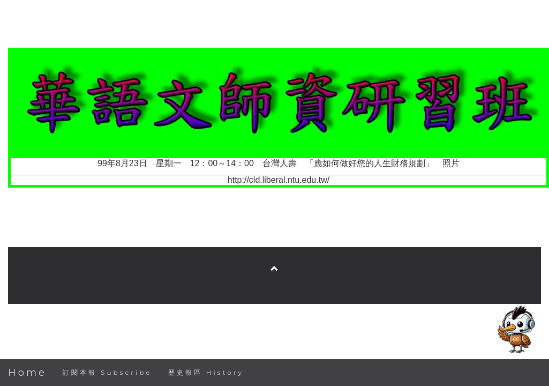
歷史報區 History (206, 372)
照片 (451, 163)
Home (27, 372)
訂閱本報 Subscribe (107, 372)
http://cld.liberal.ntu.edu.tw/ (278, 179)
